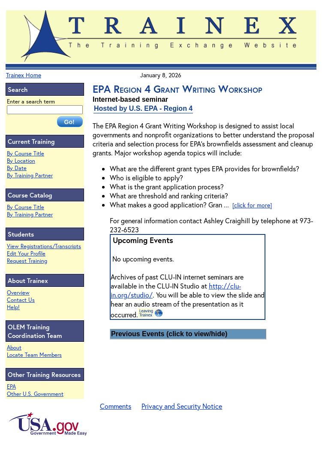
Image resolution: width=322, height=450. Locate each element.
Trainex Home (23, 75)
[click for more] (252, 205)
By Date (17, 168)
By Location (21, 160)
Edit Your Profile (26, 253)
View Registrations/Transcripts (44, 246)
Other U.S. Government (35, 394)
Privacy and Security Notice (181, 405)
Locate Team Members (34, 355)
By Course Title (25, 153)
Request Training (27, 261)
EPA (11, 386)
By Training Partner (30, 175)
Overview (18, 292)
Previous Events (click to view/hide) (169, 334)
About (14, 347)
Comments (115, 405)
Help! (13, 307)
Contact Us (21, 300)
